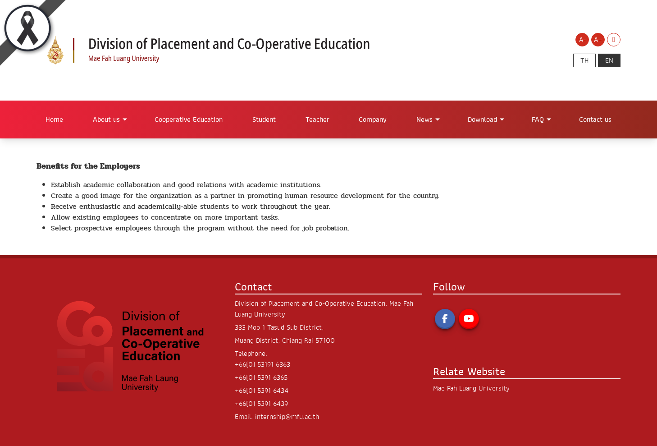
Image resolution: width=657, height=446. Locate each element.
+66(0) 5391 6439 (261, 403)
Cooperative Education (189, 119)
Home (54, 119)
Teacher (317, 119)
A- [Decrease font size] (582, 39)
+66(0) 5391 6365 (261, 377)
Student (264, 119)
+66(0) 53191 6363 (262, 364)
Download (482, 119)
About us (106, 119)
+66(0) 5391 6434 (261, 390)
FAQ (538, 119)
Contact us (595, 119)
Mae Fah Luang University (471, 388)
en (609, 60)
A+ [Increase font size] (598, 39)
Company (373, 119)
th (584, 60)
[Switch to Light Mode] (613, 39)
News (424, 119)
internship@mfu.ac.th (287, 416)
